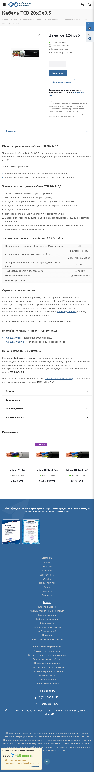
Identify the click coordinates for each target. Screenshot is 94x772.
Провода (47, 635)
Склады (47, 562)
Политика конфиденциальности (47, 671)
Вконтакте (47, 762)
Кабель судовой (47, 615)
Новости (47, 566)
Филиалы (47, 595)
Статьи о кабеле (47, 679)
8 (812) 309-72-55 (48, 697)
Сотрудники (47, 570)
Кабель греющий (47, 631)
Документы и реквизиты (47, 651)
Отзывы (47, 578)
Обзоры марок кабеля (47, 683)
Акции (47, 587)
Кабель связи (47, 623)
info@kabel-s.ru (49, 703)
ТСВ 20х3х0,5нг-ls (14, 341)
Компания (47, 557)
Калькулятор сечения (61, 52)
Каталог (47, 602)
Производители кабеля (47, 663)
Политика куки (47, 675)
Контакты (47, 591)
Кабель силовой (47, 606)
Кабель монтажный (47, 619)
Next (89, 432)
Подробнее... (34, 766)
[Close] (39, 750)
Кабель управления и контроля (47, 610)
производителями (66, 311)
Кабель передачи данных (47, 627)
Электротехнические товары (47, 639)
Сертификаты (47, 574)
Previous (84, 432)
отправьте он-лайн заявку (59, 378)
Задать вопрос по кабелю (47, 659)
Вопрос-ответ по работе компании (47, 655)
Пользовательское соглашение (47, 667)
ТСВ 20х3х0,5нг (13, 337)
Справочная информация (47, 646)
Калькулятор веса (60, 49)
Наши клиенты (47, 582)
